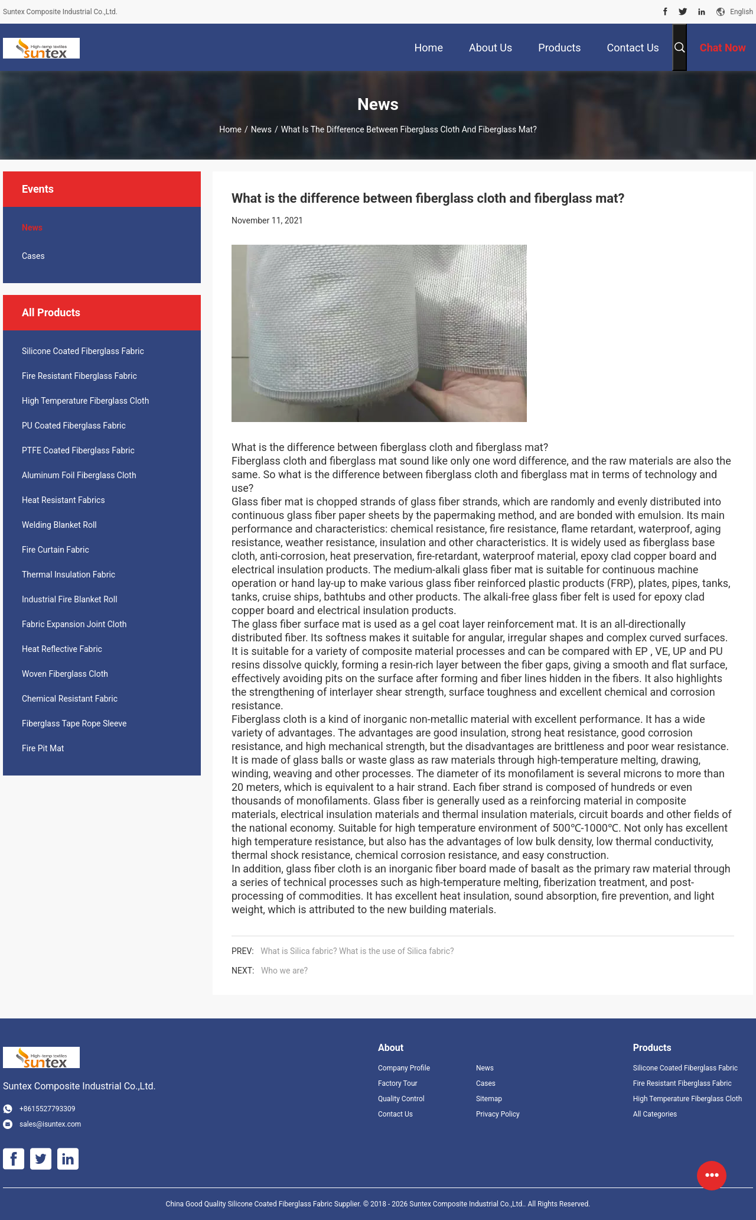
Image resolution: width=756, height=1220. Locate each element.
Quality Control (401, 1099)
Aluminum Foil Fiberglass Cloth (79, 475)
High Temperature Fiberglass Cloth (85, 400)
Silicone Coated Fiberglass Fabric (83, 351)
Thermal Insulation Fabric (68, 574)
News (261, 129)
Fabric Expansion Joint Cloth (74, 624)
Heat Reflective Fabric (62, 649)
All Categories (655, 1114)
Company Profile (404, 1068)
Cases (33, 256)
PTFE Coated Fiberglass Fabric (78, 450)
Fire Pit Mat (43, 748)
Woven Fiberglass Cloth (65, 674)
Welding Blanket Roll (59, 525)
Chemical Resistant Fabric (70, 698)
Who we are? (284, 970)
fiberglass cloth (414, 447)
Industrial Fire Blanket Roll (70, 599)
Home (230, 129)
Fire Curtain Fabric (55, 549)
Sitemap (489, 1099)
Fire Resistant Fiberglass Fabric (79, 376)
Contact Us (395, 1114)
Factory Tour (398, 1083)
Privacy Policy (498, 1114)
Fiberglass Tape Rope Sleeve (74, 723)
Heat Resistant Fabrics (63, 500)
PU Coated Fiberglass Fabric (74, 425)
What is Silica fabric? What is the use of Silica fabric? (357, 951)
